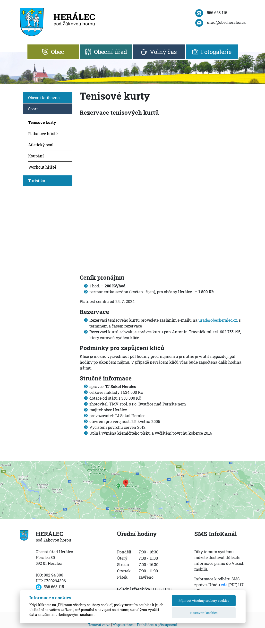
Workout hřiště (42, 167)
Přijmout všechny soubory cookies (204, 600)
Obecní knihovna (44, 97)
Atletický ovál (40, 144)
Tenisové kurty (42, 122)
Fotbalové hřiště (43, 133)
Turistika (36, 180)
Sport (33, 108)
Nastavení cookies (203, 613)
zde (224, 584)
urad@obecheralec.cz (217, 320)
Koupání (36, 155)
